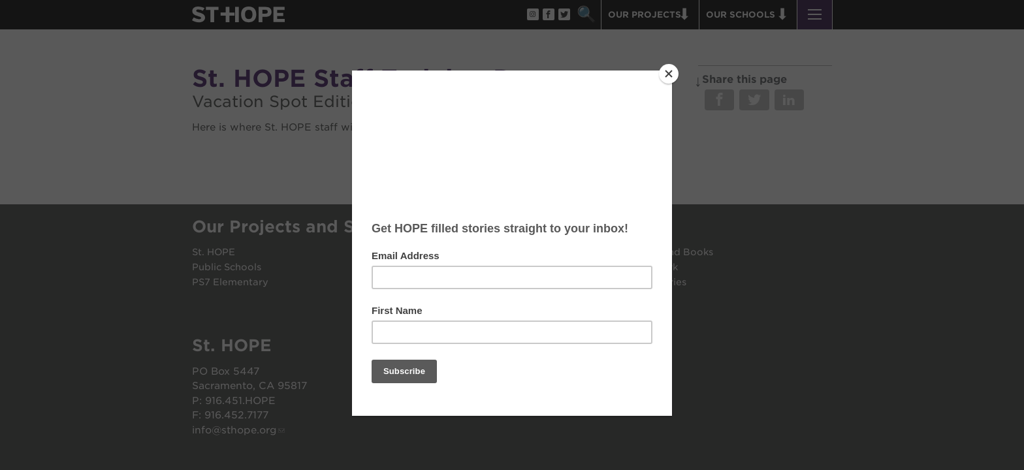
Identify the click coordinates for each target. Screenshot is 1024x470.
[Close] (669, 74)
